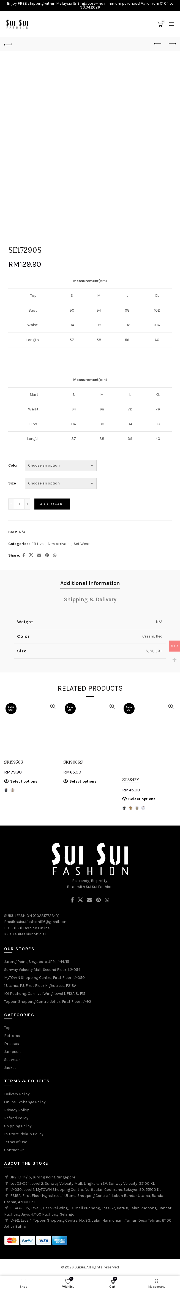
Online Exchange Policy (25, 1102)
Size (12, 483)
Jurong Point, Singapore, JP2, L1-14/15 (36, 961)
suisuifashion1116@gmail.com (41, 921)
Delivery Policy (17, 1094)
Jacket (10, 1067)
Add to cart (52, 504)
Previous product (158, 43)
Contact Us (14, 1150)
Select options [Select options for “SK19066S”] (83, 781)
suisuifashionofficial (27, 934)
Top (7, 1027)
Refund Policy (16, 1118)
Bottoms (12, 1035)
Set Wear (82, 543)
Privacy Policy (16, 1110)
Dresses (11, 1043)
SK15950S (13, 762)
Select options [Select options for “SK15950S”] (23, 781)
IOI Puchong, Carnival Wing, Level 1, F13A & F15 (44, 993)
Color (13, 465)
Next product (172, 43)
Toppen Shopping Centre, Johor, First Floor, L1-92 (47, 1001)
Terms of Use (15, 1142)
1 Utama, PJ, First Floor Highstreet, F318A (40, 985)
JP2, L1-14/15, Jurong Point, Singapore (42, 1177)
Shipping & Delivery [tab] (90, 599)
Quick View (53, 706)
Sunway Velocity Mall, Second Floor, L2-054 (42, 969)
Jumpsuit (12, 1051)
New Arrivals (59, 543)
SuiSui (80, 1267)
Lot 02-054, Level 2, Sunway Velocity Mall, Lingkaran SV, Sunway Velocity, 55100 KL (82, 1183)
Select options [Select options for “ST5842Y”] (142, 799)
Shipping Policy (18, 1126)
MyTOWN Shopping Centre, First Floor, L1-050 (44, 977)
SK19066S (73, 762)
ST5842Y (130, 779)
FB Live (37, 543)
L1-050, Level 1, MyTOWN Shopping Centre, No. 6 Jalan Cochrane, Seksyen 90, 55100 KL (85, 1189)
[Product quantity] (19, 504)
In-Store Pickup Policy (23, 1134)
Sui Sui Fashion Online (30, 928)
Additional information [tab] (90, 583)
